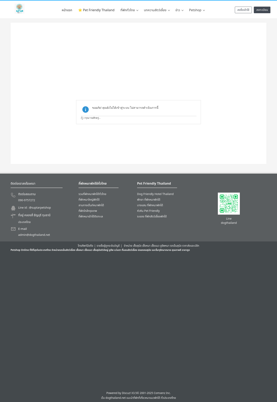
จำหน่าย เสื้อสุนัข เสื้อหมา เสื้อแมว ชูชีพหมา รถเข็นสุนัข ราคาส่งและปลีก (161, 246)
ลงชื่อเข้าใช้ (243, 10)
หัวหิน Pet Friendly (148, 211)
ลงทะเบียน (262, 10)
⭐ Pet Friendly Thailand (96, 10)
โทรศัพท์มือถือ (85, 246)
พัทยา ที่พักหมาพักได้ (148, 200)
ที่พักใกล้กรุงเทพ (88, 211)
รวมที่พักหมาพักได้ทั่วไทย (92, 194)
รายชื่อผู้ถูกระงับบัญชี (108, 246)
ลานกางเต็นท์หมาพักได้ (91, 205)
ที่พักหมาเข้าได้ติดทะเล (91, 216)
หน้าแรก (67, 10)
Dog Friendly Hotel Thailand (155, 194)
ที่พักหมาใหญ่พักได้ (89, 200)
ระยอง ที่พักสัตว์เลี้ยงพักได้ (152, 216)
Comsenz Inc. (162, 393)
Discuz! (126, 393)
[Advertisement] (138, 60)
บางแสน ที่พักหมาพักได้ (150, 205)
